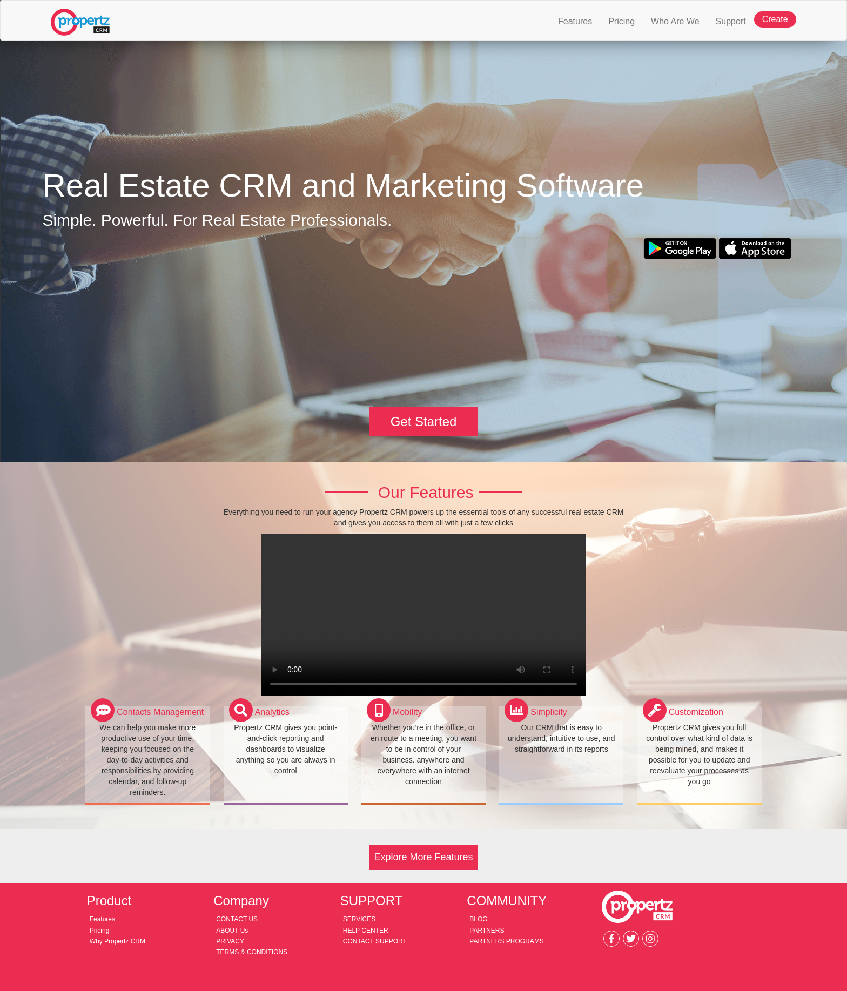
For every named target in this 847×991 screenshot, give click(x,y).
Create (775, 19)
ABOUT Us (232, 930)
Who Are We (675, 21)
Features (579, 17)
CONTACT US (237, 919)
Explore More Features (423, 857)
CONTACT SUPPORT (375, 941)
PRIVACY (230, 941)
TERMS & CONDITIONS (251, 952)
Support (731, 21)
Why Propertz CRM (117, 941)
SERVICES (359, 919)
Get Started (424, 421)
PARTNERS (486, 930)
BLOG (478, 919)
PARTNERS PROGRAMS (506, 941)
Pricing (621, 21)
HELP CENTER (365, 930)
